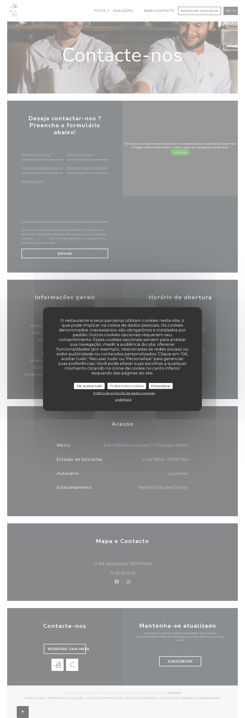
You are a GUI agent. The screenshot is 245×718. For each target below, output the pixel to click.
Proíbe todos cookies (127, 386)
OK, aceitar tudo (89, 386)
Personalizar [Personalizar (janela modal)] (160, 386)
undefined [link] (123, 399)
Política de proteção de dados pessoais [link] (124, 393)
